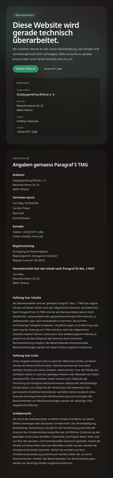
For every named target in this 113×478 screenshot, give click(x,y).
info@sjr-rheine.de (25, 68)
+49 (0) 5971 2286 (53, 68)
